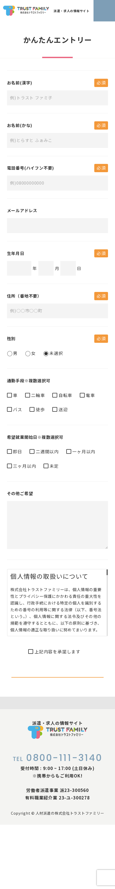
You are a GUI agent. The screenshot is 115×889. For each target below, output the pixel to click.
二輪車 (38, 395)
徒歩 (40, 409)
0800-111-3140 (58, 822)
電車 (90, 395)
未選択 (56, 353)
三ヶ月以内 (24, 466)
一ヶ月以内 (83, 451)
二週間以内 (47, 451)
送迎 (63, 409)
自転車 (65, 395)
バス (17, 409)
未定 (54, 466)
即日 (17, 451)
